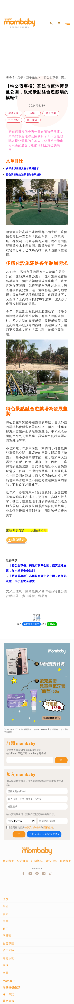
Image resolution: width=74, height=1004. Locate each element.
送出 (61, 760)
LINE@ (51, 624)
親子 (20, 77)
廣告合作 (51, 860)
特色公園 (51, 113)
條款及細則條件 (32, 827)
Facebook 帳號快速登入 (44, 834)
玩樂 (32, 113)
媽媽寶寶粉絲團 (31, 624)
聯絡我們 (65, 860)
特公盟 (37, 617)
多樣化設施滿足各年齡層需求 (22, 168)
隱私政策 (48, 827)
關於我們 (8, 860)
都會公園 (13, 113)
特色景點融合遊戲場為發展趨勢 (24, 174)
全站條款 (23, 860)
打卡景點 (13, 120)
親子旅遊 (32, 77)
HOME (10, 77)
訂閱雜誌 (37, 860)
